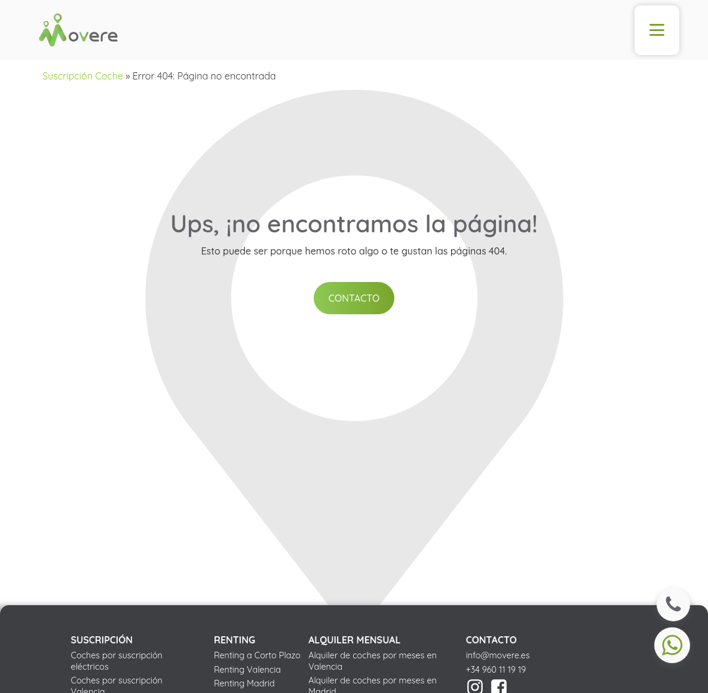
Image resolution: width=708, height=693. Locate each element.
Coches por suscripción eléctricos (117, 661)
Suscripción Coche (82, 76)
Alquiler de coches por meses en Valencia (372, 661)
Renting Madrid (244, 683)
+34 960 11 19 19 (496, 669)
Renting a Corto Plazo (257, 655)
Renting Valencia (247, 669)
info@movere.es (498, 655)
